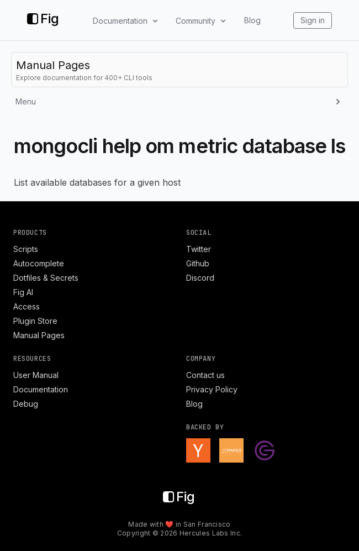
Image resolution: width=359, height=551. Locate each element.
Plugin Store (35, 321)
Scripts (25, 249)
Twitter (198, 249)
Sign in (312, 20)
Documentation (40, 389)
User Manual (36, 375)
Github (197, 263)
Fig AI (23, 292)
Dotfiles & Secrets (45, 277)
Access (26, 306)
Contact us (205, 375)
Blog (252, 20)
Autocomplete (38, 263)
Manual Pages (39, 335)
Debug (25, 403)
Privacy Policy (211, 389)
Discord (200, 277)
